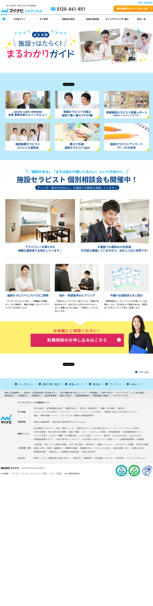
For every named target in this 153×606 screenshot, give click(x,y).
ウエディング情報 (97, 431)
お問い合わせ (107, 392)
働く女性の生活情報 (57, 431)
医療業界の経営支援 (70, 451)
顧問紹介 (58, 448)
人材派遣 (37, 444)
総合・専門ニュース (65, 428)
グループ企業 (56, 473)
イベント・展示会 (102, 435)
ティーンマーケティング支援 (125, 428)
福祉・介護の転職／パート (45, 415)
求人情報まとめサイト (43, 428)
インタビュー (26, 384)
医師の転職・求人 (121, 448)
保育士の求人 (138, 448)
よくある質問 (138, 392)
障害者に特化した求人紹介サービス (120, 411)
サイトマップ (122, 392)
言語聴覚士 (36, 395)
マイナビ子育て (40, 435)
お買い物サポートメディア (68, 439)
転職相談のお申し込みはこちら (77, 340)
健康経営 (88, 458)
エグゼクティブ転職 (124, 444)
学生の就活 (38, 408)
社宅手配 (119, 458)
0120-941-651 (81, 10)
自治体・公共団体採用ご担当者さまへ (40, 392)
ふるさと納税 (85, 435)
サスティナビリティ (31, 473)
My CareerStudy (120, 435)
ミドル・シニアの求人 (91, 411)
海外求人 (121, 408)
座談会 (96, 384)
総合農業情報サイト (132, 431)
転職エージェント (105, 444)
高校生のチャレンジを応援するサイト (93, 428)
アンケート (115, 384)
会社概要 (5, 473)
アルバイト (65, 411)
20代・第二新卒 (76, 444)
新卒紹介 (90, 444)
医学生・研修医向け (89, 408)
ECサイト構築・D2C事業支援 (63, 435)
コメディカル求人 (102, 448)
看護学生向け (71, 408)
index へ (135, 384)
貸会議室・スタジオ (103, 458)
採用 (45, 473)
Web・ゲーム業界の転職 (55, 444)
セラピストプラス (120, 395)
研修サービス (39, 458)
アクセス (15, 473)
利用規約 (93, 392)
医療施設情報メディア (43, 439)
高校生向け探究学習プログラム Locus (68, 421)
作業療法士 (23, 395)
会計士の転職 (142, 444)
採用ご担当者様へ (12, 392)
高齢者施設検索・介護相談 (132, 439)
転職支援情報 (92, 19)
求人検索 (44, 19)
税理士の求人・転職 (42, 448)
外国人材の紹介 (89, 451)
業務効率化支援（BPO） (59, 458)
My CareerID (135, 435)
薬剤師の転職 (71, 448)
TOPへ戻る (144, 372)
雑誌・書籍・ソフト (78, 431)
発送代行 (77, 458)
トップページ (4, 19)
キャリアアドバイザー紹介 (117, 19)
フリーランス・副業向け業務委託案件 (76, 415)
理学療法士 (9, 395)
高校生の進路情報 (41, 421)
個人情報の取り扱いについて (73, 392)
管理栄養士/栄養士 (101, 395)
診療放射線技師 (82, 395)
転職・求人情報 (107, 408)
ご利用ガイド (19, 19)
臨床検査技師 (50, 395)
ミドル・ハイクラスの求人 (45, 411)
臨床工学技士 (66, 395)
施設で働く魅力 (51, 384)
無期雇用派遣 (39, 451)
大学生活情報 (39, 431)
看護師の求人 (86, 448)
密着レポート (76, 384)
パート (76, 411)
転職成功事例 (68, 19)
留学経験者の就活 (54, 408)
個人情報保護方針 (72, 473)
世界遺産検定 (114, 431)
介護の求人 (53, 451)
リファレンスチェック (136, 458)
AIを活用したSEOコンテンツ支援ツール (100, 439)
